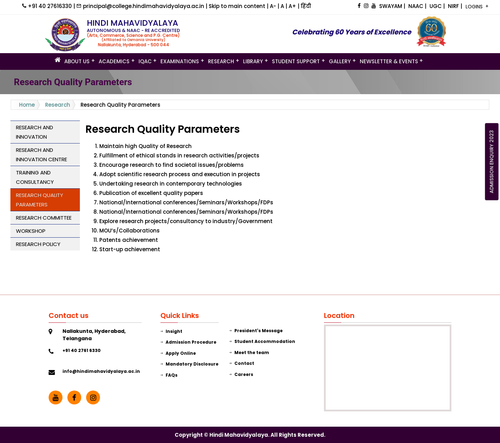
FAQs (168, 375)
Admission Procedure (188, 342)
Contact (241, 363)
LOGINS (475, 6)
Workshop (30, 231)
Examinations (179, 61)
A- (273, 6)
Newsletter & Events (389, 61)
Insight (171, 331)
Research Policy (38, 244)
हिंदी (306, 6)
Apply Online (178, 353)
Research (221, 61)
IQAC (145, 61)
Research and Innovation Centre (41, 154)
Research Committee (44, 217)
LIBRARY (253, 61)
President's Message (256, 331)
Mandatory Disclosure (189, 364)
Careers (241, 374)
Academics (114, 61)
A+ (293, 6)
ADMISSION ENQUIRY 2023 (491, 162)
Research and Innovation (34, 132)
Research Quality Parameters (39, 199)
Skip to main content (238, 6)
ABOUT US (77, 61)
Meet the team (249, 352)
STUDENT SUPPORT (296, 61)
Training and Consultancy (35, 177)
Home (27, 104)
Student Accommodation (262, 341)
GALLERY (340, 61)
